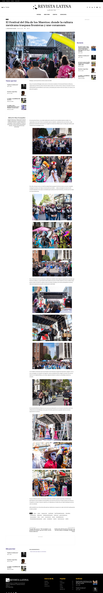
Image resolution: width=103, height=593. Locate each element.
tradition (66, 518)
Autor (7, 19)
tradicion (54, 518)
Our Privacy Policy (9, 587)
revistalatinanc (49, 518)
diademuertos (39, 515)
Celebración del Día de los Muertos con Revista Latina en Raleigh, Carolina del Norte (64, 530)
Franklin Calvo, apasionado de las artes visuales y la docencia (13, 106)
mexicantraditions (33, 517)
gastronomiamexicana (63, 515)
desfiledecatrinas (33, 515)
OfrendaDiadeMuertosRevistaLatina (36, 518)
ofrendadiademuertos (59, 517)
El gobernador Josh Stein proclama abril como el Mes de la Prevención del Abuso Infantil (84, 49)
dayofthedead (50, 513)
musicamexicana (48, 517)
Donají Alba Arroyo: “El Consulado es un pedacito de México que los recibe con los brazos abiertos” (40, 530)
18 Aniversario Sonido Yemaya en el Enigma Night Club (84, 63)
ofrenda (53, 517)
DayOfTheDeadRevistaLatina (59, 513)
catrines (38, 513)
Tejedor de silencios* (12, 84)
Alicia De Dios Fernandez (11, 28)
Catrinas (34, 513)
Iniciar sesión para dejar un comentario (38, 551)
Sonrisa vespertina (12, 91)
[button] (99, 7)
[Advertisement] (40, 540)
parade (44, 518)
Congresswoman (44, 513)
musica (42, 517)
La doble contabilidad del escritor (13, 99)
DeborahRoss (68, 513)
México (39, 517)
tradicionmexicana (61, 518)
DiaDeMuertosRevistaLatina (47, 515)
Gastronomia (56, 515)
